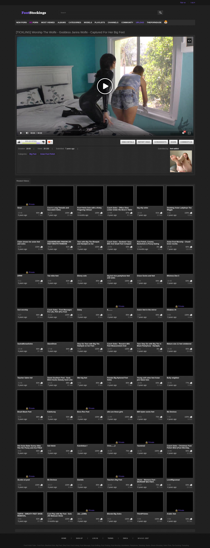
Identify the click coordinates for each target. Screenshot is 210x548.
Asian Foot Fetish (47, 154)
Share (173, 142)
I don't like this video (43, 142)
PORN (33, 22)
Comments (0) (186, 142)
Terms (110, 538)
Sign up (183, 2)
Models (88, 22)
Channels (113, 22)
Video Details (128, 142)
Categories (75, 22)
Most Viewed (48, 22)
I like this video (18, 142)
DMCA (125, 538)
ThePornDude (154, 22)
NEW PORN (21, 22)
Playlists (100, 22)
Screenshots (160, 142)
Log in (193, 2)
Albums (62, 22)
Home (63, 538)
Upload (140, 22)
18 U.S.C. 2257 (143, 538)
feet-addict (174, 149)
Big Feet (32, 154)
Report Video (144, 142)
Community (127, 22)
